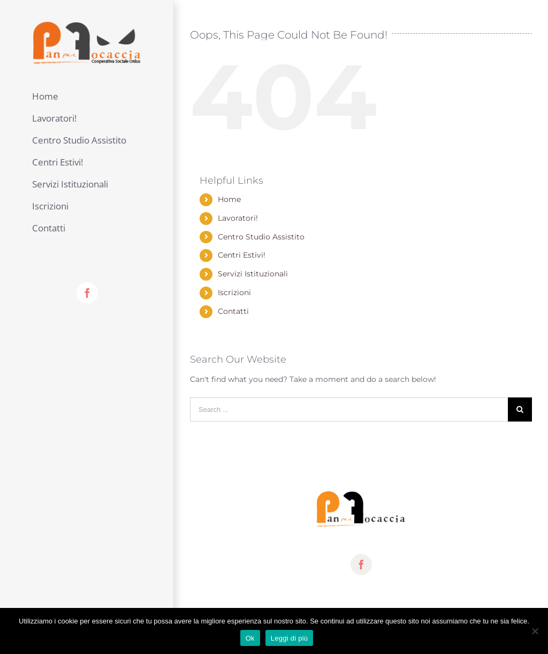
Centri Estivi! (241, 255)
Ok (250, 638)
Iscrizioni (234, 292)
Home (229, 199)
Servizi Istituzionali (253, 274)
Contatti (233, 311)
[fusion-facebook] (361, 564)
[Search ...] (349, 409)
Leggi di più (289, 638)
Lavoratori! (238, 218)
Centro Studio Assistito (261, 237)
